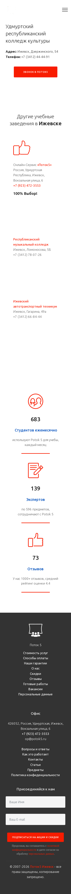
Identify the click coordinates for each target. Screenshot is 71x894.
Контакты (35, 759)
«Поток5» (44, 165)
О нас (35, 668)
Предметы (35, 770)
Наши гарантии (35, 663)
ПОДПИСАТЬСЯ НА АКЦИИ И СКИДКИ (35, 837)
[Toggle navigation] (65, 9)
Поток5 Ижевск (42, 866)
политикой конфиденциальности (35, 848)
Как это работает (35, 754)
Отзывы (36, 679)
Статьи (35, 764)
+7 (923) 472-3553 (27, 185)
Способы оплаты (35, 658)
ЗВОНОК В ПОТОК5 (35, 72)
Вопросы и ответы (35, 749)
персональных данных (41, 854)
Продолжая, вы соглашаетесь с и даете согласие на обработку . (35, 850)
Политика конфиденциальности (35, 775)
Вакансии (35, 689)
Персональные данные (35, 694)
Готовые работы (35, 684)
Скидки (35, 673)
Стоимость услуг (35, 653)
